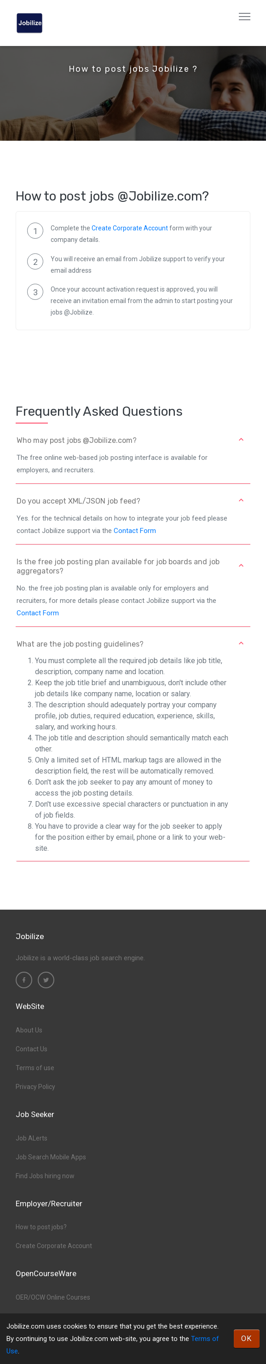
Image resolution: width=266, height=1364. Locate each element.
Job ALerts (31, 1138)
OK (246, 1338)
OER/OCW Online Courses (53, 1297)
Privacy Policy (35, 1086)
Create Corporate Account (130, 228)
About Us (29, 1030)
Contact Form (135, 531)
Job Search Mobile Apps (51, 1157)
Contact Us (31, 1049)
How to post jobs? (41, 1227)
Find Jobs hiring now (45, 1176)
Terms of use (35, 1068)
